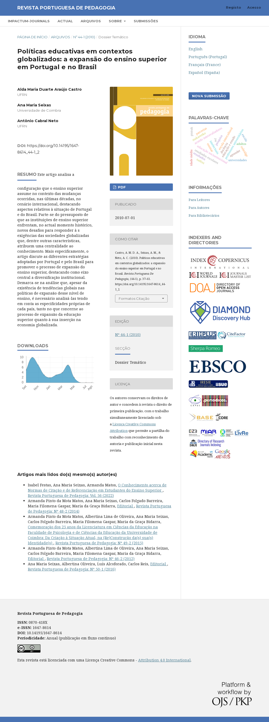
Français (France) (205, 64)
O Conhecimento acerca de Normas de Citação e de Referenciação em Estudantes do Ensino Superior (97, 487)
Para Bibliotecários (204, 215)
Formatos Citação (134, 298)
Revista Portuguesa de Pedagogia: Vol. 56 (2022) (71, 495)
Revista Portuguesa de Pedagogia (66, 8)
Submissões (146, 21)
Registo (233, 7)
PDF (121, 187)
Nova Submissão (209, 96)
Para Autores (199, 207)
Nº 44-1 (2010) (84, 37)
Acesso (254, 7)
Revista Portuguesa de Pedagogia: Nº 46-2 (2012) (90, 558)
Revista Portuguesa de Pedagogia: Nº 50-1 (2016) (72, 569)
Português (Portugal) (208, 56)
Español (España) (204, 72)
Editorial (125, 505)
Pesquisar (246, 20)
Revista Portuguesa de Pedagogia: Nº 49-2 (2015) (99, 542)
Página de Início (32, 37)
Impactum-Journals (29, 21)
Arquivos (91, 21)
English (196, 48)
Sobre (116, 21)
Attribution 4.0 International (164, 660)
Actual (65, 21)
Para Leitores (199, 199)
